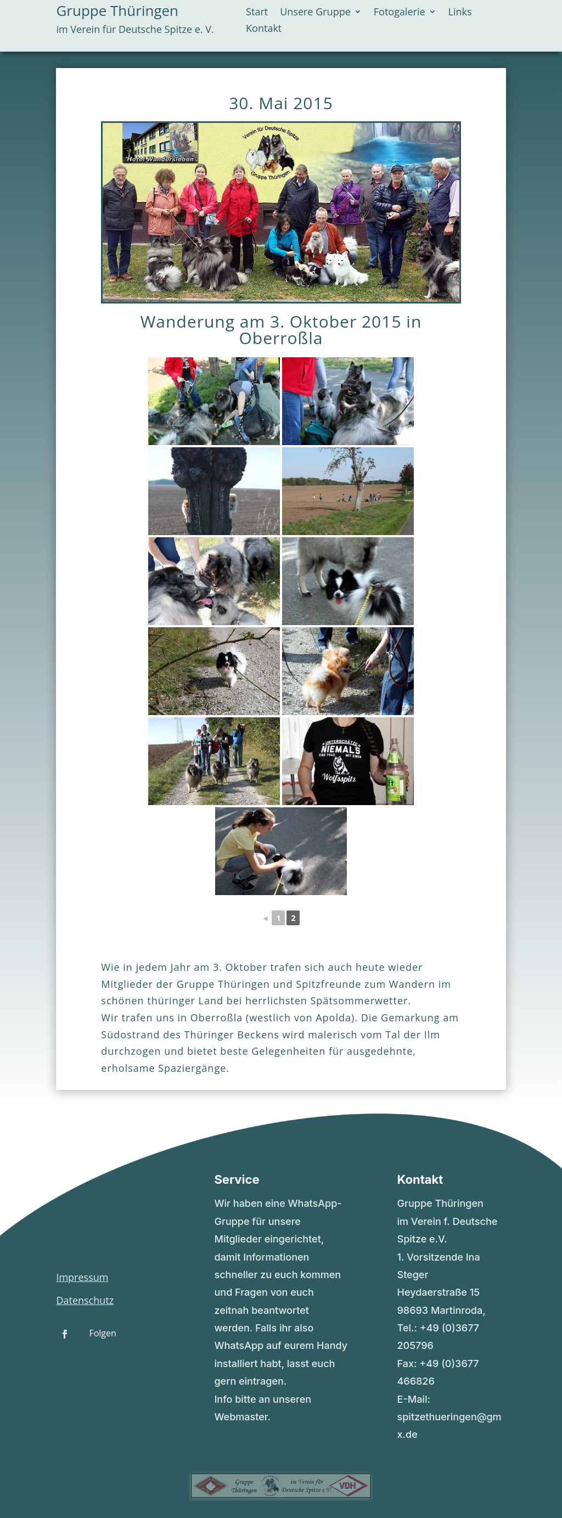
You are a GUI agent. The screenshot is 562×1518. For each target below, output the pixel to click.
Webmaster (240, 1417)
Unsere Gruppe (315, 13)
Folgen (102, 1333)
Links (460, 13)
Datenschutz (85, 1300)
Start (257, 13)
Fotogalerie (399, 13)
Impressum (82, 1277)
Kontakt (264, 29)
